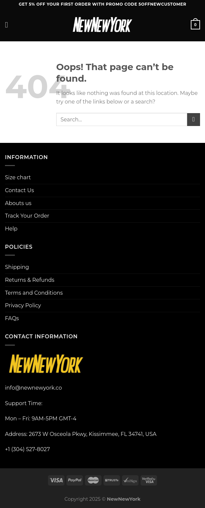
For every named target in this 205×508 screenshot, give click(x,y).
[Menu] (9, 25)
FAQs (12, 318)
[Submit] (193, 119)
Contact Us (19, 190)
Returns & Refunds (29, 280)
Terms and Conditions (34, 293)
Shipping (17, 267)
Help (11, 229)
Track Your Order (27, 216)
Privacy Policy (23, 305)
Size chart (18, 177)
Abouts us (18, 203)
